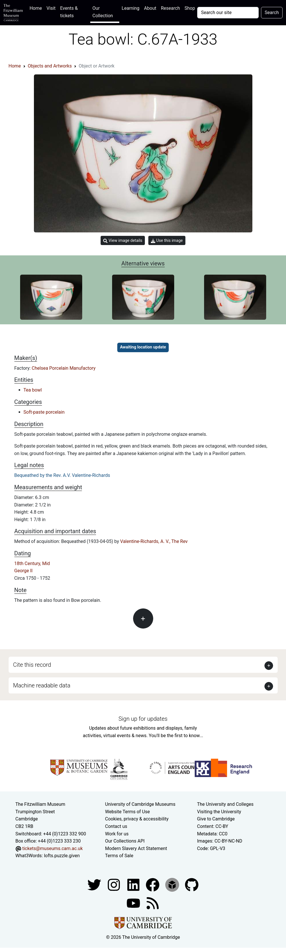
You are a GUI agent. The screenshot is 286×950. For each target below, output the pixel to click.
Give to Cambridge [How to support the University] (216, 819)
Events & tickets (69, 11)
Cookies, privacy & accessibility (137, 819)
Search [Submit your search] (272, 12)
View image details (122, 240)
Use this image (167, 240)
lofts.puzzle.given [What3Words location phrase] (62, 855)
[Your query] (227, 12)
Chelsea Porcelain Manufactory (63, 368)
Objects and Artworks (50, 66)
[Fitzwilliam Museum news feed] (152, 902)
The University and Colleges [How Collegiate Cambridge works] (225, 804)
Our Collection (103, 11)
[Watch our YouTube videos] (134, 902)
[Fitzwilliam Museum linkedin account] (153, 884)
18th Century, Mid (32, 563)
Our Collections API (125, 841)
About (150, 8)
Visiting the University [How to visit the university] (219, 811)
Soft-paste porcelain (44, 412)
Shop (190, 8)
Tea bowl (33, 390)
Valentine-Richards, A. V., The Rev (154, 541)
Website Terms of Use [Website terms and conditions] (127, 811)
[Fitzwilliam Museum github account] (192, 884)
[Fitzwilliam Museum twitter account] (95, 884)
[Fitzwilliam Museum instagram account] (114, 884)
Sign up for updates (142, 718)
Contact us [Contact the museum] (116, 826)
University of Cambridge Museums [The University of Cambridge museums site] (140, 804)
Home (37, 7)
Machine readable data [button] (41, 685)
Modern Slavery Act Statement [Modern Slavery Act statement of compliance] (136, 848)
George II (23, 570)
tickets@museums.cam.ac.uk (52, 848)
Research (170, 8)
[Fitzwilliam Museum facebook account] (134, 884)
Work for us (117, 834)
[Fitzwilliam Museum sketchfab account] (173, 884)
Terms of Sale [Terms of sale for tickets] (119, 855)
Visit (51, 8)
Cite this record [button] (32, 664)
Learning (130, 8)
